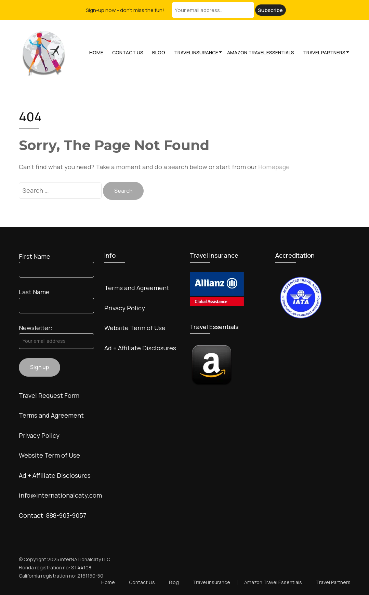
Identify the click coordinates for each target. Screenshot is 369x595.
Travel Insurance (196, 52)
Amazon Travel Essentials (260, 52)
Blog (158, 52)
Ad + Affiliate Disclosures (55, 475)
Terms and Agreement (51, 415)
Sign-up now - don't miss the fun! (125, 10)
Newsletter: (35, 328)
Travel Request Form (49, 395)
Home (96, 52)
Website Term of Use (49, 455)
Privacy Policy (39, 435)
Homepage (274, 167)
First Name (34, 256)
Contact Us (127, 52)
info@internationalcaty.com (60, 495)
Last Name (34, 292)
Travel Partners (324, 52)
